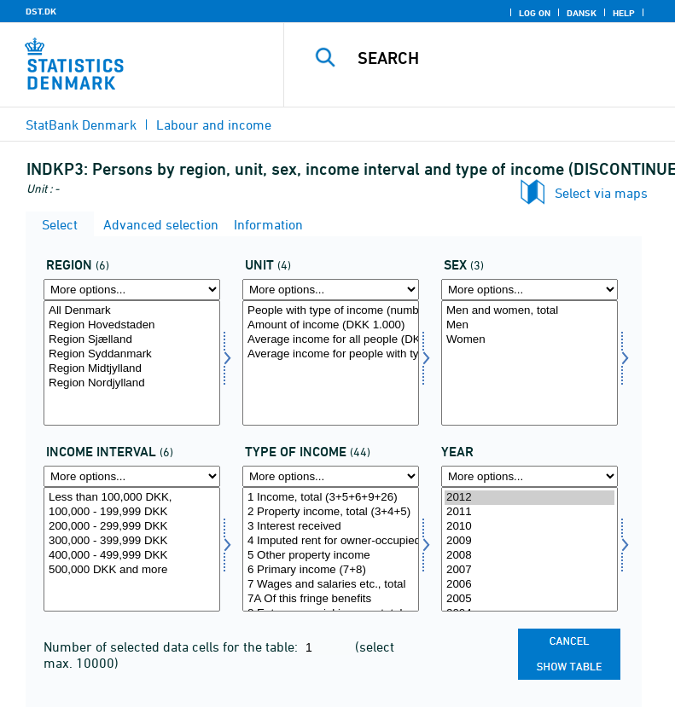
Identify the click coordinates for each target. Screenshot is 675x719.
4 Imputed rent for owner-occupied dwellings (331, 541)
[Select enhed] (330, 363)
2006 (529, 584)
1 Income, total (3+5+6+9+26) (331, 497)
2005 (529, 599)
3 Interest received (331, 526)
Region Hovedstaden (132, 325)
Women (529, 340)
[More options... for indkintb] (132, 476)
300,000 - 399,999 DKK (132, 541)
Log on (534, 13)
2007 (529, 570)
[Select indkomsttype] (330, 549)
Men (529, 325)
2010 (529, 526)
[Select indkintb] (132, 549)
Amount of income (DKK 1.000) (331, 325)
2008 (529, 555)
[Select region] (132, 363)
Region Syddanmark (132, 354)
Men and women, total (529, 311)
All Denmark (132, 311)
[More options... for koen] (529, 289)
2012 (529, 497)
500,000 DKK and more (132, 570)
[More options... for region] (132, 289)
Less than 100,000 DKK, (132, 497)
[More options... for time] (529, 476)
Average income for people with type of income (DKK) (331, 354)
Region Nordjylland (132, 383)
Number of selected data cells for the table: (172, 646)
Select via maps (601, 192)
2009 (529, 541)
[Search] (505, 58)
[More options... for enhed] (330, 289)
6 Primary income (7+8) (331, 570)
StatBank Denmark (81, 124)
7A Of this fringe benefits (331, 599)
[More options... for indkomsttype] (330, 476)
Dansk (581, 13)
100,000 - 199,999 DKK (132, 512)
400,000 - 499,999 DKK (132, 555)
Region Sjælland (132, 340)
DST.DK (41, 11)
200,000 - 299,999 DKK (132, 526)
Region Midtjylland (132, 369)
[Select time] (529, 549)
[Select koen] (529, 363)
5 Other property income (331, 555)
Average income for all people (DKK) (331, 340)
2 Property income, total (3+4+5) (331, 512)
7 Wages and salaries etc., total (331, 584)
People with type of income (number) (331, 311)
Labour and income (213, 124)
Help (624, 13)
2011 (529, 512)
